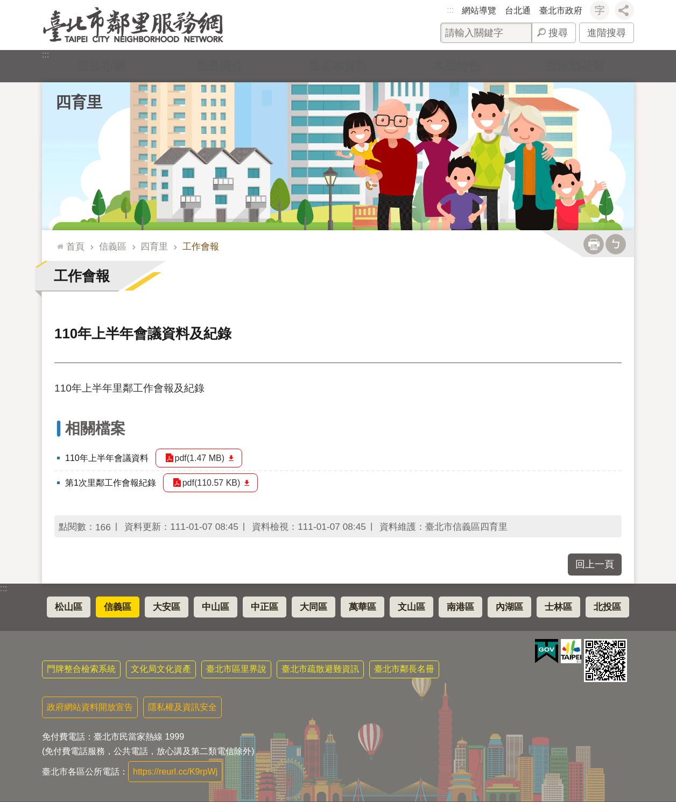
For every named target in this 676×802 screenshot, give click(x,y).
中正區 (264, 607)
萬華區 (362, 607)
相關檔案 (95, 428)
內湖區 (509, 607)
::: (450, 10)
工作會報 (200, 246)
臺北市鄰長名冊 (404, 668)
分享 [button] (624, 10)
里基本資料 (338, 66)
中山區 (215, 607)
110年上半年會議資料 (107, 458)
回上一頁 (594, 564)
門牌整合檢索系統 (81, 668)
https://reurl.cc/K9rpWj (175, 771)
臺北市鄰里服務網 (133, 25)
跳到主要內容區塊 (5, 5)
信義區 (112, 246)
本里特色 (456, 66)
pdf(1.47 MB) (199, 458)
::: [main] (57, 241)
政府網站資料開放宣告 (90, 707)
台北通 (518, 10)
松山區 (68, 607)
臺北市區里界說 (236, 668)
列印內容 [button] (593, 244)
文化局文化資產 (161, 668)
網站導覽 (479, 10)
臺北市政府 (560, 10)
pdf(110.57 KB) (211, 482)
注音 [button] (615, 244)
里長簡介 (219, 66)
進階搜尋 (606, 32)
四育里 (78, 102)
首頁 (75, 246)
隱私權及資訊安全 (182, 707)
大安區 (166, 607)
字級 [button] (599, 10)
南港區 (460, 607)
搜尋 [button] (558, 32)
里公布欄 (101, 66)
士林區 (558, 607)
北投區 (607, 607)
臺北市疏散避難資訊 (320, 668)
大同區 (313, 607)
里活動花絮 (575, 66)
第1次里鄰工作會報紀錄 (110, 482)
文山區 (411, 607)
